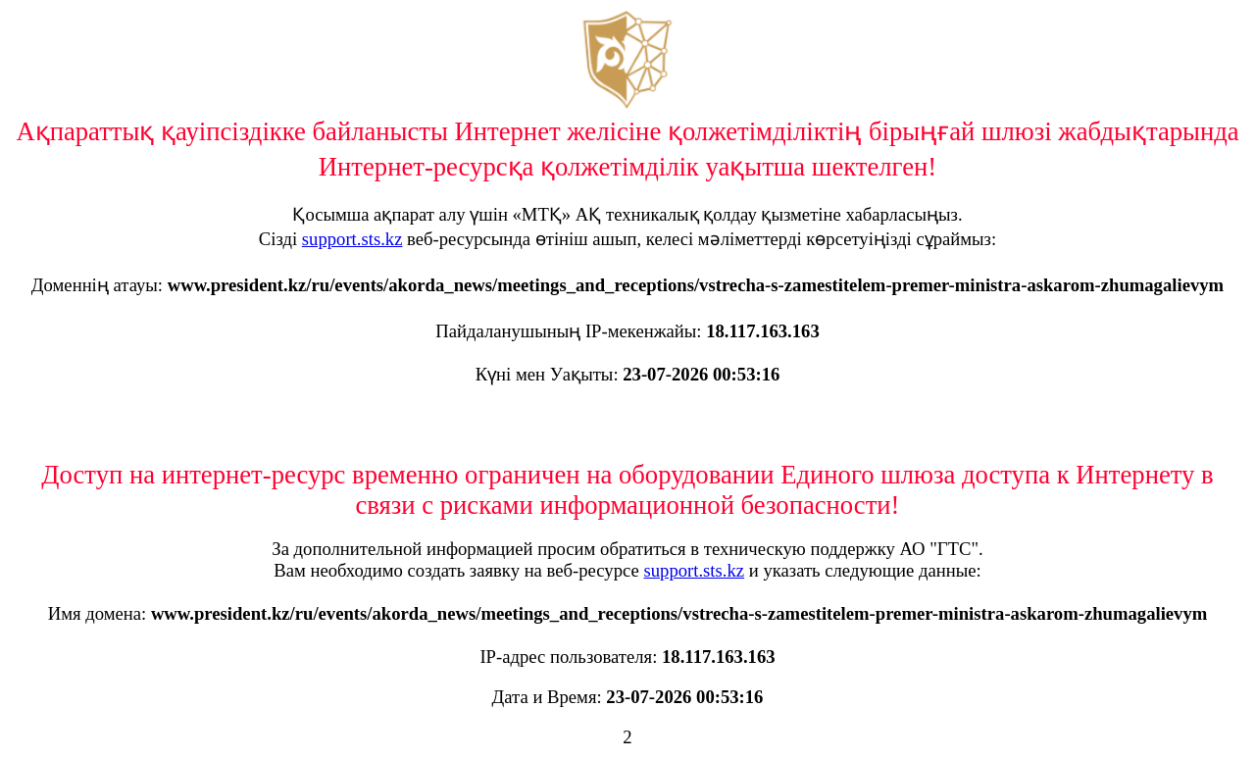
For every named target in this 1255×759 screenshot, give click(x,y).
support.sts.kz (352, 238)
